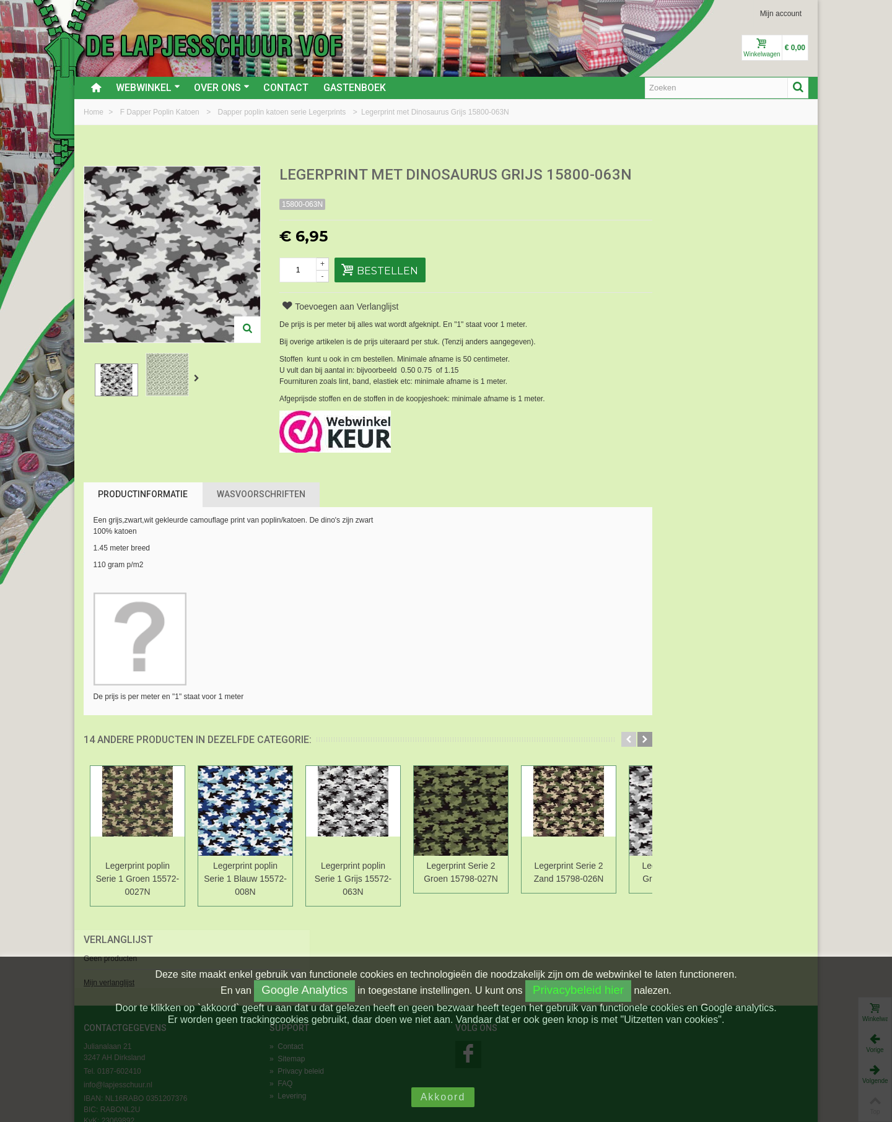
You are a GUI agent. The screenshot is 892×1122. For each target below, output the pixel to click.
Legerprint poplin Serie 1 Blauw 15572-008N (245, 879)
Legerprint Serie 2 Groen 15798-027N (461, 872)
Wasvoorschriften (261, 494)
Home (94, 112)
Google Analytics (304, 989)
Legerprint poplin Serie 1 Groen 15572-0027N (138, 879)
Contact (285, 88)
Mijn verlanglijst (666, 218)
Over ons (222, 88)
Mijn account (781, 13)
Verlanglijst (676, 175)
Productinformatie (143, 494)
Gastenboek (354, 88)
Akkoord (443, 1097)
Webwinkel (148, 88)
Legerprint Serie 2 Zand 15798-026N (569, 872)
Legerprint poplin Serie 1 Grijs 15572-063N (353, 879)
